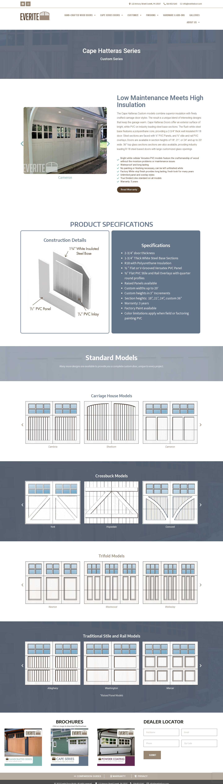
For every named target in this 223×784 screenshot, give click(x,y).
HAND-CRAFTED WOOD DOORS (80, 15)
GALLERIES (194, 15)
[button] (22, 143)
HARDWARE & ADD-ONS (174, 15)
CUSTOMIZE (134, 15)
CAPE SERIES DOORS (111, 15)
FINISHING (152, 15)
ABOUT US (193, 22)
